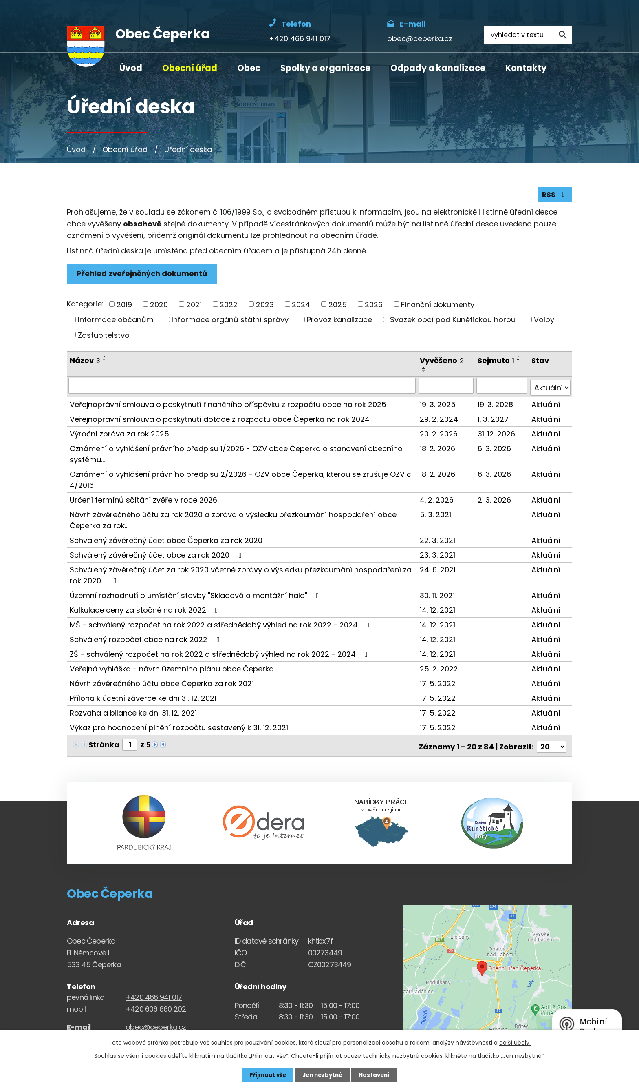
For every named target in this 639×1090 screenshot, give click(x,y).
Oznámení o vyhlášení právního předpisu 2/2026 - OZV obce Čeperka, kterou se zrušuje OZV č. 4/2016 (241, 479)
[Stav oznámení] (551, 387)
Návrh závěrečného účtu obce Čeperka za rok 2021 (162, 683)
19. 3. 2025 (438, 404)
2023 (265, 306)
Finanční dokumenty (437, 306)
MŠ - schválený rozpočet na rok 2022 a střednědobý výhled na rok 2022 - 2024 (221, 624)
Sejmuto (496, 362)
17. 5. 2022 (438, 683)
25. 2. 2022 (440, 668)
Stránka (103, 744)
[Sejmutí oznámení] (502, 387)
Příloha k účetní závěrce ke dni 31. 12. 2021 (143, 697)
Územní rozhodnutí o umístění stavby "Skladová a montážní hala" (196, 594)
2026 (374, 306)
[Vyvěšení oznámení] (446, 387)
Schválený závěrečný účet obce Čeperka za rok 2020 (166, 539)
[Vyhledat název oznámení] (242, 387)
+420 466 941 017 (154, 994)
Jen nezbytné (322, 1075)
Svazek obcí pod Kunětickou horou (453, 321)
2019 (124, 306)
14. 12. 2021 (438, 609)
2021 (194, 306)
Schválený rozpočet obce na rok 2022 (146, 639)
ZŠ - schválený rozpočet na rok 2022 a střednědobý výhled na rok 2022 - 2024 (220, 653)
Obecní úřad (189, 68)
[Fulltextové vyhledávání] (528, 35)
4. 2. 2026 (437, 499)
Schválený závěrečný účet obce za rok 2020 (157, 554)
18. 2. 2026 (438, 448)
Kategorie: (85, 305)
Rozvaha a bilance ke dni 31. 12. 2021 (133, 712)
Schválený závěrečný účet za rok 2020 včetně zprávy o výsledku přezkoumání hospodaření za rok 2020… (241, 574)
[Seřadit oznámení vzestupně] (104, 358)
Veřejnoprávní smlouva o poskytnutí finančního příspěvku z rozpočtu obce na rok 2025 (228, 404)
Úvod (130, 68)
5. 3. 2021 (436, 514)
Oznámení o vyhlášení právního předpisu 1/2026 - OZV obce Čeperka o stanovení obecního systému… (236, 453)
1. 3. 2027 (493, 418)
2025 (337, 306)
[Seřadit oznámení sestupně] (104, 361)
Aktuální (546, 404)
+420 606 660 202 (156, 1006)
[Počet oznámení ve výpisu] (551, 744)
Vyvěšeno (443, 362)
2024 (301, 306)
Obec (248, 68)
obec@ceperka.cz (156, 1024)
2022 (229, 306)
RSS (554, 196)
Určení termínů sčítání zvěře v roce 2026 (143, 499)
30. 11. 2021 (438, 594)
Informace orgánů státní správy (230, 321)
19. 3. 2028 (495, 404)
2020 (159, 306)
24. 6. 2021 (438, 569)
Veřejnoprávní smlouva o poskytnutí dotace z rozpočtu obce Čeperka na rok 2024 (220, 418)
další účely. (515, 1042)
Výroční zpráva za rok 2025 (119, 433)
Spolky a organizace (325, 68)
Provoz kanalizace (339, 321)
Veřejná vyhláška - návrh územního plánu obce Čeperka (172, 668)
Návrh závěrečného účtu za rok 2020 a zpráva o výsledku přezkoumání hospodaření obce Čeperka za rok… (233, 519)
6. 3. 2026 (494, 448)
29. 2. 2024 (440, 418)
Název (85, 362)
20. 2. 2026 (439, 433)
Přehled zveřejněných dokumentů (143, 275)
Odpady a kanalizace (437, 68)
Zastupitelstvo (104, 337)
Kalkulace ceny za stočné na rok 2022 (145, 609)
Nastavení (376, 1075)
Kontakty (525, 68)
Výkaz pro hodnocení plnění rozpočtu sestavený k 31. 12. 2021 (179, 727)
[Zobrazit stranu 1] (129, 744)
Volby (544, 321)
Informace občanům (116, 321)
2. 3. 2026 (494, 499)
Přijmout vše (265, 1075)
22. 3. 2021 (438, 539)
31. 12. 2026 (497, 433)
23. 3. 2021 (438, 554)
